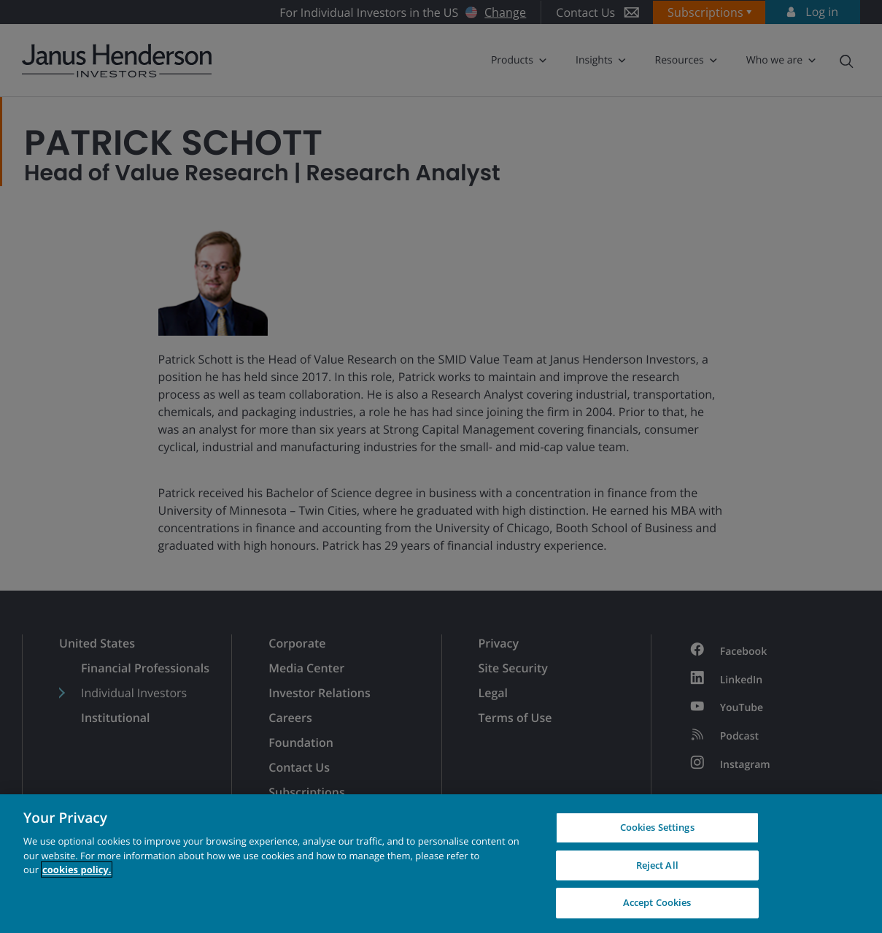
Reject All (657, 865)
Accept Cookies (657, 902)
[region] (441, 863)
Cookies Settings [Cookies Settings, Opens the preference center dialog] (657, 827)
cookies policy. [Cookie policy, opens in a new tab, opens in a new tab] (76, 869)
